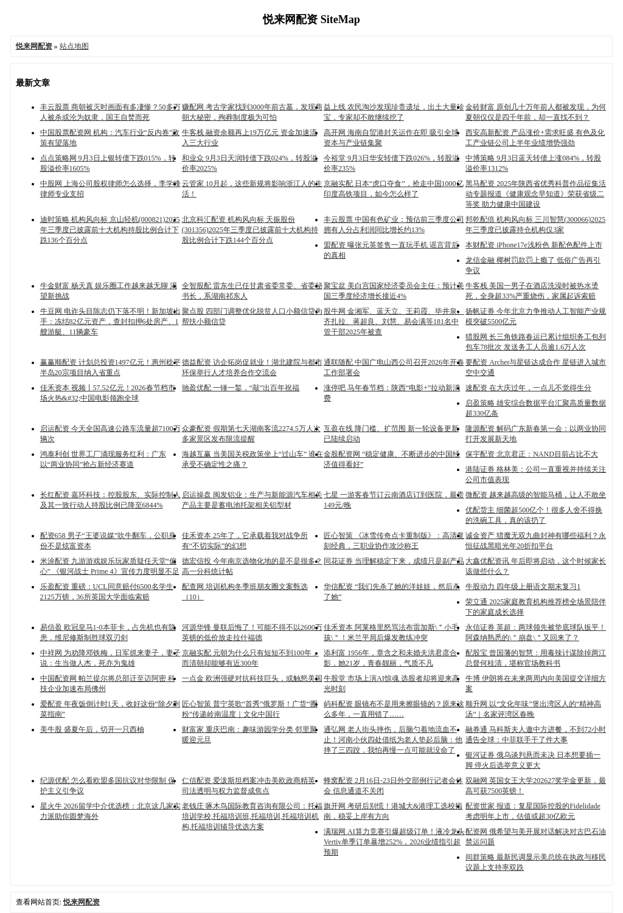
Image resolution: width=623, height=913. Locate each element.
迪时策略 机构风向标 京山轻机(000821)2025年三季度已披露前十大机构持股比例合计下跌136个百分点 (110, 229)
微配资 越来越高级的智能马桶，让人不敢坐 (535, 495)
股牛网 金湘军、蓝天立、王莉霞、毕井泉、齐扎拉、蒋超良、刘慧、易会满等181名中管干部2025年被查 (394, 321)
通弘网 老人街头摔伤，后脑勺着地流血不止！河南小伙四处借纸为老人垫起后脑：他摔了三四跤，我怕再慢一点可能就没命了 (393, 739)
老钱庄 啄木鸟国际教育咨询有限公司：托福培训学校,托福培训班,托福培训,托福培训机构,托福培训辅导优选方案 (252, 816)
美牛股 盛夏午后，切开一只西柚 (92, 729)
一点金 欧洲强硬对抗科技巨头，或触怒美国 (252, 678)
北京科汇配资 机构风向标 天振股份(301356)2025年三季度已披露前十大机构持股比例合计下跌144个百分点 (250, 229)
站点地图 (74, 46)
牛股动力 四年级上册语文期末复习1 (522, 586)
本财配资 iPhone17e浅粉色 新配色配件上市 (533, 245)
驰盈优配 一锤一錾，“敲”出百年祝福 (241, 388)
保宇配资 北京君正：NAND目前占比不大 (531, 454)
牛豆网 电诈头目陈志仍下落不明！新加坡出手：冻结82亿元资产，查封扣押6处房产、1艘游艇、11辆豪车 (110, 321)
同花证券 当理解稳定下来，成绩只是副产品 (394, 561)
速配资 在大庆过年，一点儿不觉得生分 (528, 388)
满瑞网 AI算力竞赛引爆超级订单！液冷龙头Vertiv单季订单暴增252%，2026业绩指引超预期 (394, 841)
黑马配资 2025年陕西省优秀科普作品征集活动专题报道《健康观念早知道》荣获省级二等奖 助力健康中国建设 (535, 193)
